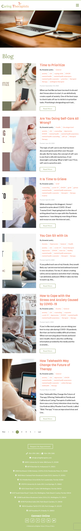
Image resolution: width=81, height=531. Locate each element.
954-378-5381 (32, 453)
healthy (70, 250)
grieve (76, 187)
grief (69, 187)
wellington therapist (57, 82)
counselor (67, 312)
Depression (54, 244)
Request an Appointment (40, 446)
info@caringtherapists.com (40, 458)
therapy (45, 82)
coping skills (58, 73)
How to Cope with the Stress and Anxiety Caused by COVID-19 (59, 300)
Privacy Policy (50, 526)
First (3, 432)
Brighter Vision (40, 526)
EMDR (67, 73)
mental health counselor (50, 79)
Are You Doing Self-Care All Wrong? (59, 120)
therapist (73, 79)
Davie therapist (68, 248)
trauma (44, 196)
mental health (47, 76)
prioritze (64, 79)
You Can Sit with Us (54, 236)
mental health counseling (51, 136)
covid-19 (55, 187)
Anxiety (45, 244)
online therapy (66, 383)
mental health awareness (63, 76)
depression (68, 131)
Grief (57, 184)
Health (58, 127)
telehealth (45, 385)
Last (39, 432)
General (58, 70)
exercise (62, 250)
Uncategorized (68, 127)
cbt (50, 73)
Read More (47, 109)
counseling (58, 131)
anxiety (44, 73)
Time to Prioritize (52, 65)
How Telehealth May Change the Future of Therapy (55, 365)
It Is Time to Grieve (53, 179)
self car (64, 136)
